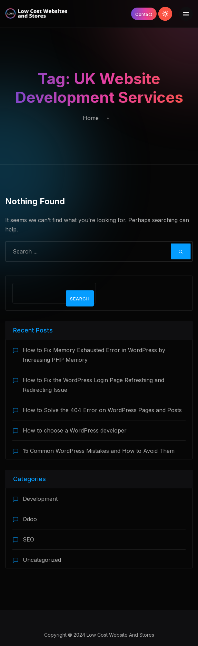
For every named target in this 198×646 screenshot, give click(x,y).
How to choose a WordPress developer (75, 430)
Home (91, 118)
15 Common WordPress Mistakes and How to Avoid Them (99, 450)
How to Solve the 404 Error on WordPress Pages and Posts (102, 410)
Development (40, 498)
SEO (28, 539)
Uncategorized (42, 559)
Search (80, 298)
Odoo (30, 519)
